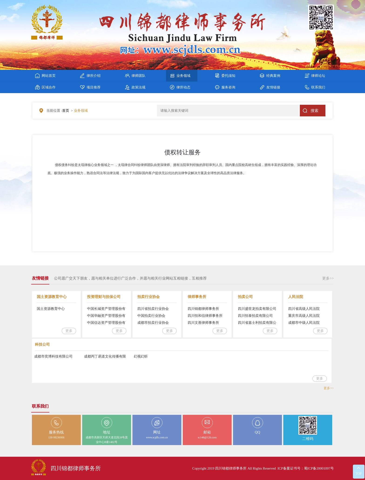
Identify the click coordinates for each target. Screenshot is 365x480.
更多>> (328, 278)
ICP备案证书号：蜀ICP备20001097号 (305, 468)
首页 (65, 110)
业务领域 (81, 110)
